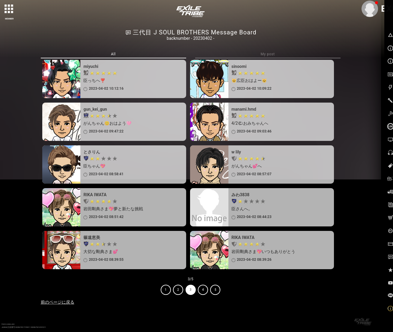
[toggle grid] (9, 9)
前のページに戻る (57, 302)
